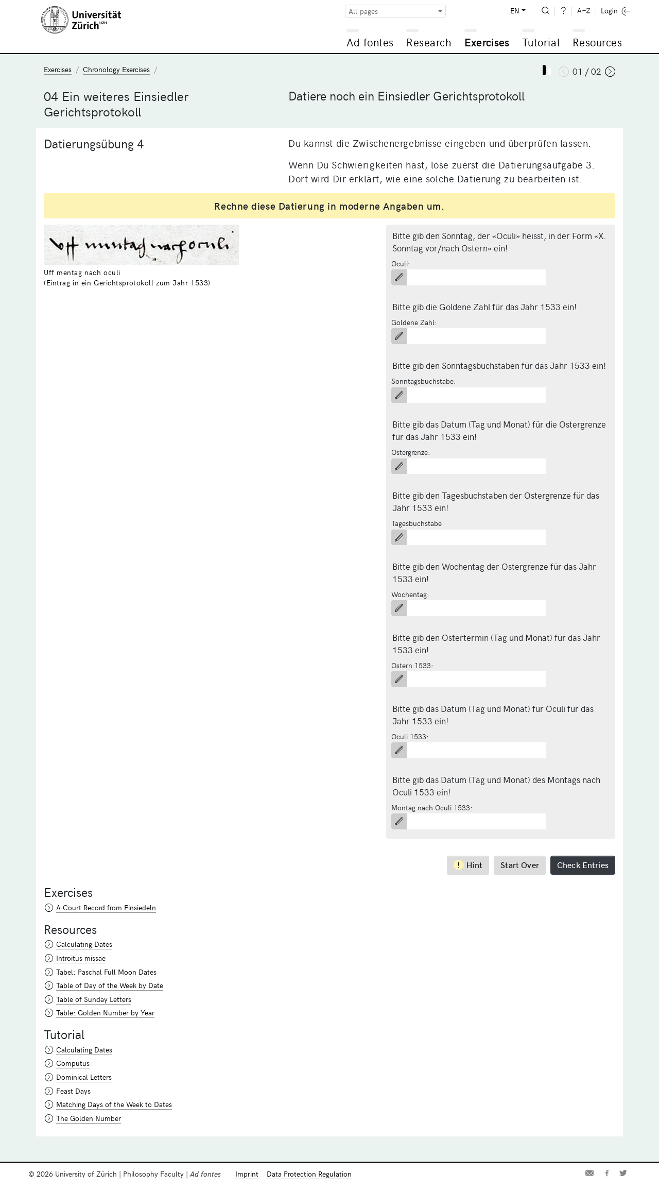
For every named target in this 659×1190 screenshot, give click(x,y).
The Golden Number (88, 1118)
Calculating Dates (84, 944)
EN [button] (514, 10)
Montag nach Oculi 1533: (432, 807)
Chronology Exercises (116, 69)
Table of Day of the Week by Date (109, 985)
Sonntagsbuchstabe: (423, 381)
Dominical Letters (84, 1077)
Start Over (519, 864)
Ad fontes (370, 42)
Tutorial (541, 42)
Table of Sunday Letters (93, 999)
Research (429, 42)
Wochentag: (410, 594)
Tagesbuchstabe (416, 523)
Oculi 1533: (410, 736)
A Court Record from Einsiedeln (106, 907)
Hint (468, 865)
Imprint (246, 1174)
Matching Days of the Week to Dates (114, 1104)
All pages (363, 11)
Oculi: (400, 263)
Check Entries (583, 864)
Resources (597, 42)
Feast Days (73, 1091)
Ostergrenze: (410, 452)
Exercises (487, 42)
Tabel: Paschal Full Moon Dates (106, 972)
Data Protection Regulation (309, 1174)
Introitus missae (81, 958)
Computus (73, 1063)
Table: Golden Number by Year (105, 1012)
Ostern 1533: (412, 665)
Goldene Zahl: (414, 322)
